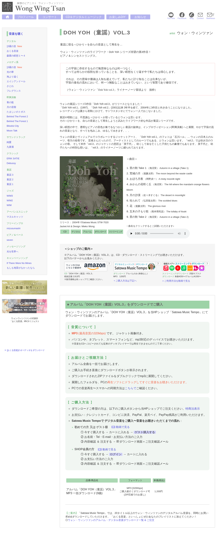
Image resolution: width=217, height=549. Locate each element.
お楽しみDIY (117, 16)
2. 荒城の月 (159, 173)
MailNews (210, 17)
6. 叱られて (152, 200)
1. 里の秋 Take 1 (157, 167)
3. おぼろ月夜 (153, 178)
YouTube (171, 17)
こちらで (130, 388)
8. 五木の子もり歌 (156, 211)
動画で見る (123, 427)
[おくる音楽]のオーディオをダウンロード (26, 350)
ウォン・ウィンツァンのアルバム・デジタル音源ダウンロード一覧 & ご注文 (111, 520)
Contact (200, 17)
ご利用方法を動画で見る (177, 280)
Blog (191, 17)
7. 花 (146, 205)
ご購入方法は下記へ (126, 280)
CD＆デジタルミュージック (84, 16)
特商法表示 (192, 408)
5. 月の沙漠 (156, 195)
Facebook (182, 17)
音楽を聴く (16, 33)
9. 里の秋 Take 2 (157, 216)
